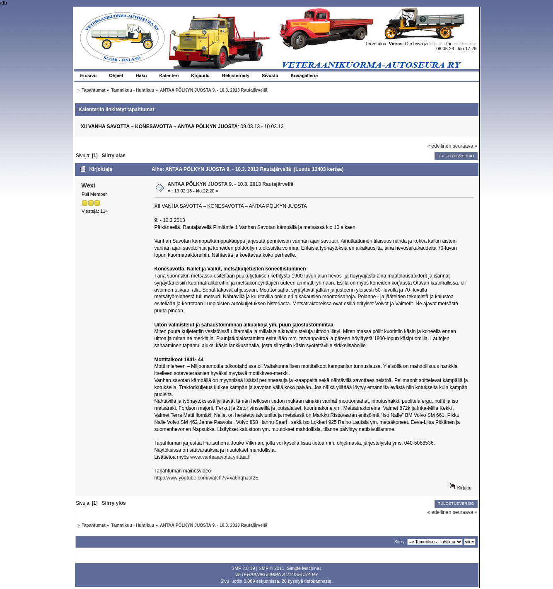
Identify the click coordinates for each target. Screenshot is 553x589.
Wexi (88, 185)
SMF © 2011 (272, 568)
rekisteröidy (463, 43)
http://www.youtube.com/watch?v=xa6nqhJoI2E (207, 478)
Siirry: (400, 541)
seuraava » (465, 146)
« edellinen (439, 146)
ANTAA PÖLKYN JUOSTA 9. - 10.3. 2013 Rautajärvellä (230, 184)
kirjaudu (437, 43)
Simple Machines (304, 568)
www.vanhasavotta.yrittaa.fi (220, 457)
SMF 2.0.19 (243, 568)
